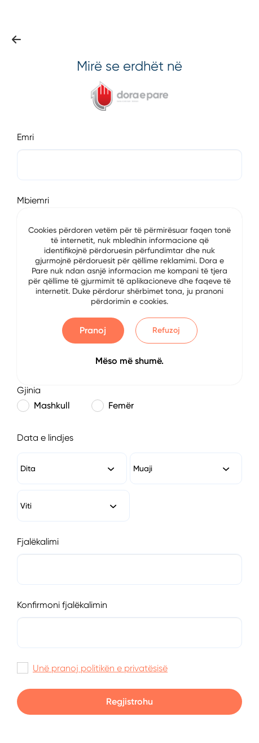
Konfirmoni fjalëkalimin (62, 604)
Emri (25, 137)
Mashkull (43, 405)
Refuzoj (166, 330)
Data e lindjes (45, 437)
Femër (112, 405)
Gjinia (29, 390)
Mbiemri (33, 200)
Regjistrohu (129, 701)
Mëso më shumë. (129, 360)
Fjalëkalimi (38, 541)
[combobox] (72, 468)
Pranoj (93, 330)
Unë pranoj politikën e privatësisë (100, 668)
